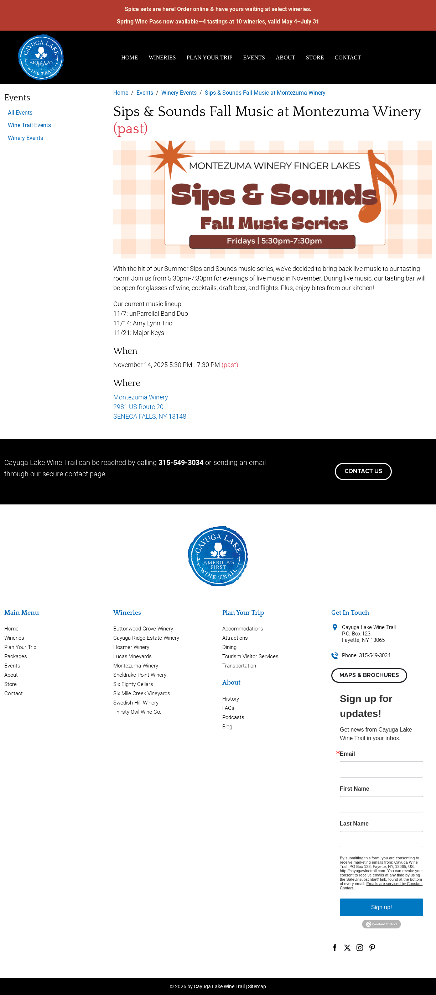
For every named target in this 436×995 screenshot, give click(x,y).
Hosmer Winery (131, 647)
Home (129, 57)
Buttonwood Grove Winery (143, 628)
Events (254, 57)
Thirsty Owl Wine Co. (137, 712)
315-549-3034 (181, 462)
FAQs (228, 708)
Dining (229, 647)
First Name (354, 789)
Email (347, 754)
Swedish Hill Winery (136, 703)
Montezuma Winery (135, 666)
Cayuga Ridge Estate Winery (146, 638)
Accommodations (242, 628)
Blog (227, 726)
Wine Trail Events (29, 125)
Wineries (162, 57)
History (230, 699)
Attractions (235, 638)
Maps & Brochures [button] (369, 675)
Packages (15, 656)
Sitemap (257, 986)
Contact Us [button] (363, 471)
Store (315, 57)
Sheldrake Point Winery (139, 675)
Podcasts (233, 717)
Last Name (354, 824)
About (285, 57)
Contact (348, 57)
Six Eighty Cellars (133, 684)
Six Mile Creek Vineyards (141, 693)
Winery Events (25, 138)
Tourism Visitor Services (250, 656)
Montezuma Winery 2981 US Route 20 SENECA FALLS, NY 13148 (149, 406)
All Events (20, 112)
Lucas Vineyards (132, 656)
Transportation (239, 666)
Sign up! (381, 907)
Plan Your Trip (210, 57)
